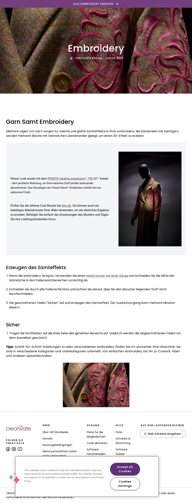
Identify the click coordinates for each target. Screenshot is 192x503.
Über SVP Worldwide (55, 432)
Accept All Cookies (125, 469)
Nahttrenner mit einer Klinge (107, 276)
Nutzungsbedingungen (57, 445)
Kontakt (48, 438)
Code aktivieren (97, 443)
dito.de (66, 205)
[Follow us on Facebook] (8, 449)
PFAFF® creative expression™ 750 (70, 178)
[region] (87, 476)
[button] (14, 478)
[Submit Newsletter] (184, 434)
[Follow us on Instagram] (14, 449)
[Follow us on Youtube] (20, 449)
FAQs (119, 432)
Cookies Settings (125, 484)
